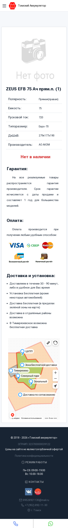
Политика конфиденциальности (34, 455)
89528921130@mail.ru (36, 500)
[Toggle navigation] (4, 6)
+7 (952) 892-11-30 (36, 505)
